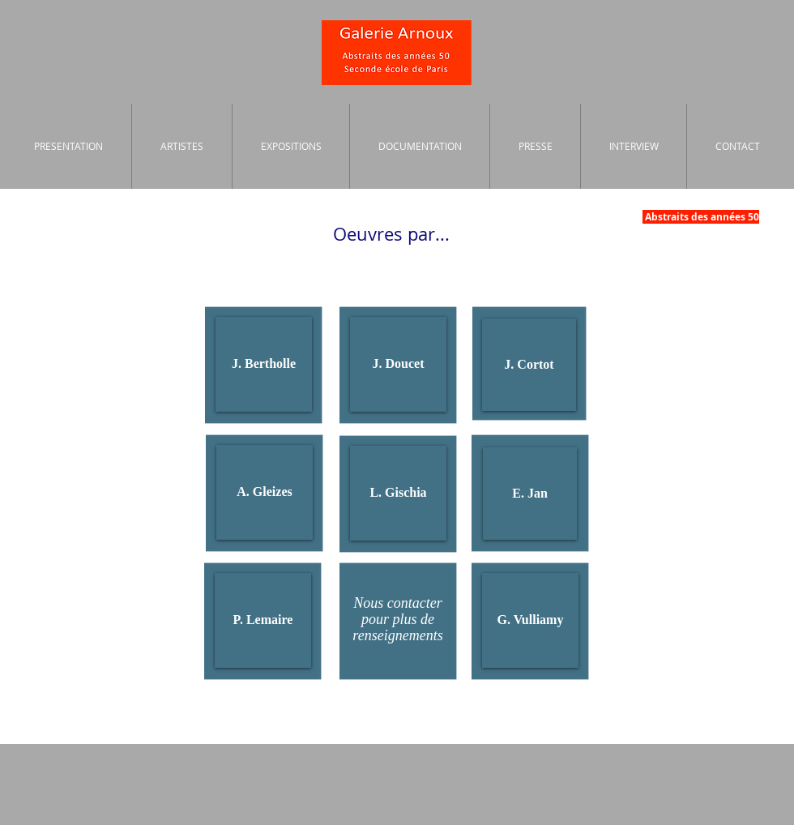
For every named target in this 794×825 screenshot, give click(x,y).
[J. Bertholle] (264, 364)
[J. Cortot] (529, 364)
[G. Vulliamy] (530, 620)
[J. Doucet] (398, 364)
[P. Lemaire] (263, 620)
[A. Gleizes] (264, 492)
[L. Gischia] (398, 493)
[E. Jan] (530, 493)
